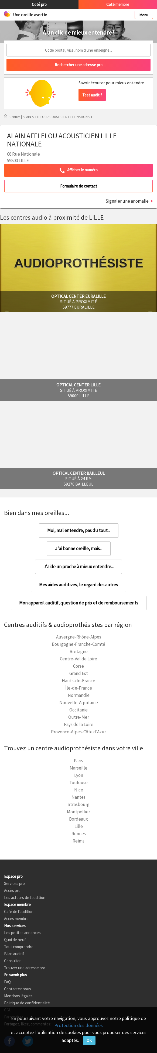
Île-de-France (78, 688)
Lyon (78, 775)
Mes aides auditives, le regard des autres (78, 585)
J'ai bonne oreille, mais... (78, 548)
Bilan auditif (14, 953)
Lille (78, 826)
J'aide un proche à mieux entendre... (78, 567)
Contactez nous (17, 988)
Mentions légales (18, 995)
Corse (78, 666)
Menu (143, 14)
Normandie (79, 695)
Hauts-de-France (78, 681)
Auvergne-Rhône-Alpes (78, 637)
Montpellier (78, 812)
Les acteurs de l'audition (24, 897)
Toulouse (78, 782)
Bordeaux (78, 819)
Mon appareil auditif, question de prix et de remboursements (78, 603)
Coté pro (39, 4)
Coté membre (117, 4)
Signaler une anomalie (127, 201)
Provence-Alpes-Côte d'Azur (78, 732)
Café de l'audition (18, 911)
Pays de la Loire (78, 724)
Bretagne (79, 651)
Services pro (14, 883)
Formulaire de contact (78, 186)
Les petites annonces (22, 932)
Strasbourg (78, 804)
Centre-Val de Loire (78, 659)
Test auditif (92, 95)
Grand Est (78, 673)
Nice (78, 790)
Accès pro (12, 890)
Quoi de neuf (15, 939)
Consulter (12, 960)
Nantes (78, 797)
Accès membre (16, 918)
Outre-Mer (78, 717)
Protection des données (78, 1025)
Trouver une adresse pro (24, 967)
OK (89, 1040)
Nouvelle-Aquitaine (78, 703)
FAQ (7, 981)
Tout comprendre (18, 946)
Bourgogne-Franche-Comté (78, 644)
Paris (78, 761)
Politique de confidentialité (27, 1002)
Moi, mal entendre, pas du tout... (78, 530)
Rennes (78, 834)
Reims (78, 841)
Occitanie (78, 710)
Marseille (78, 768)
